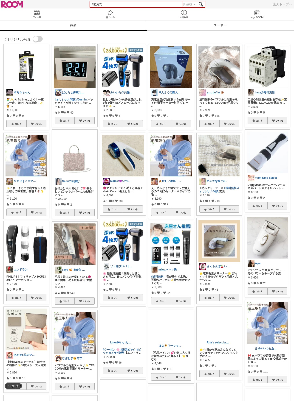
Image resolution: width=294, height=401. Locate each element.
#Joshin (81, 99)
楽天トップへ (282, 4)
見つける (110, 14)
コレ (18, 124)
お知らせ (183, 14)
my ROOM (257, 14)
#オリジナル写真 (65, 99)
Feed (37, 14)
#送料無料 (157, 276)
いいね (38, 124)
